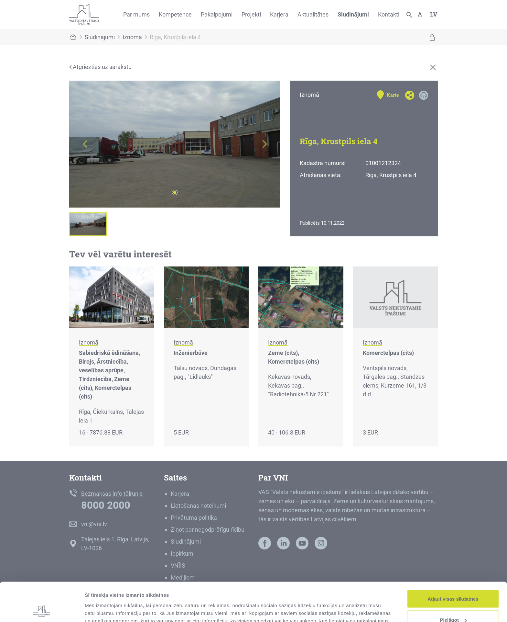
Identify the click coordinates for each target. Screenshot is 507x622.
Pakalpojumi (216, 14)
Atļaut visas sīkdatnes (453, 562)
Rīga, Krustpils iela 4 (175, 37)
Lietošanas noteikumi (198, 505)
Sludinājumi (353, 14)
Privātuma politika (194, 517)
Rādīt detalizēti (102, 602)
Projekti (251, 14)
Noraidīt (453, 604)
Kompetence (175, 14)
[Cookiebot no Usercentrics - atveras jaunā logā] (42, 609)
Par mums (136, 14)
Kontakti (388, 14)
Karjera (279, 14)
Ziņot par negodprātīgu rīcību (207, 529)
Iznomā (132, 37)
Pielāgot (453, 583)
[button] (85, 144)
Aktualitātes (313, 14)
